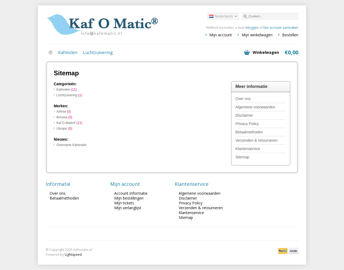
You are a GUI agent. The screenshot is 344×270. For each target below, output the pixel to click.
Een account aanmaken (280, 27)
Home (50, 52)
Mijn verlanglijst (127, 207)
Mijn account (220, 34)
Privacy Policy (247, 124)
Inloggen (252, 27)
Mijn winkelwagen (257, 34)
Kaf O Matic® (69, 123)
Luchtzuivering (98, 52)
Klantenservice (247, 149)
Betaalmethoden (249, 132)
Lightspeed (73, 254)
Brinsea (64, 117)
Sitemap (242, 157)
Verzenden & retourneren (256, 140)
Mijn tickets (124, 202)
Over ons (243, 99)
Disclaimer (244, 115)
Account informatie (131, 193)
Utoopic (64, 128)
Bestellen (290, 34)
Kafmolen (67, 52)
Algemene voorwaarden (255, 107)
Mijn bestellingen (129, 198)
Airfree (63, 111)
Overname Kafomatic (71, 145)
